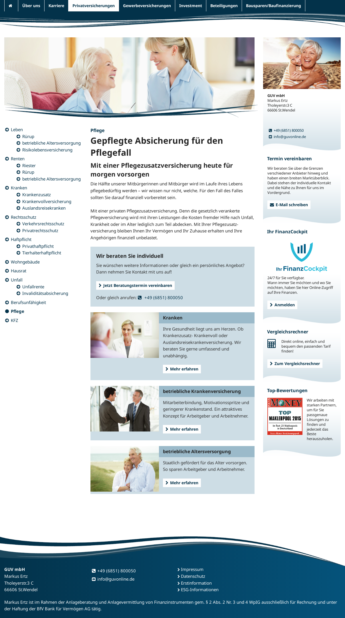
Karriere (56, 5)
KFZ (14, 320)
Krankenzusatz (36, 194)
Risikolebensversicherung (47, 150)
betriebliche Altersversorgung (51, 143)
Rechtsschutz (23, 217)
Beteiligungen (224, 5)
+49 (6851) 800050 (160, 297)
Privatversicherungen (93, 5)
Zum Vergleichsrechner (295, 363)
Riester (29, 165)
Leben (17, 129)
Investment (190, 5)
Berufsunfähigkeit (28, 302)
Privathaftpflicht (38, 246)
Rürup (28, 136)
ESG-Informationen (200, 589)
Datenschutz (193, 576)
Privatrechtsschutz (40, 230)
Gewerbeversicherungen (147, 5)
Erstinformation (196, 583)
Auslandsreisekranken (44, 208)
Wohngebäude (25, 262)
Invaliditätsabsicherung (45, 293)
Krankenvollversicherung (46, 201)
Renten (18, 158)
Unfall (17, 280)
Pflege (17, 311)
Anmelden (282, 304)
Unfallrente (33, 286)
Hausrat (18, 270)
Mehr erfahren (182, 369)
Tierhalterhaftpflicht (41, 253)
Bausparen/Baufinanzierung (273, 5)
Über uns (31, 5)
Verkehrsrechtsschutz (43, 223)
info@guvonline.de (287, 136)
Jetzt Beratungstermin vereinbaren (135, 285)
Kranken (19, 188)
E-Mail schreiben (289, 204)
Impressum (192, 569)
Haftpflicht (21, 239)
